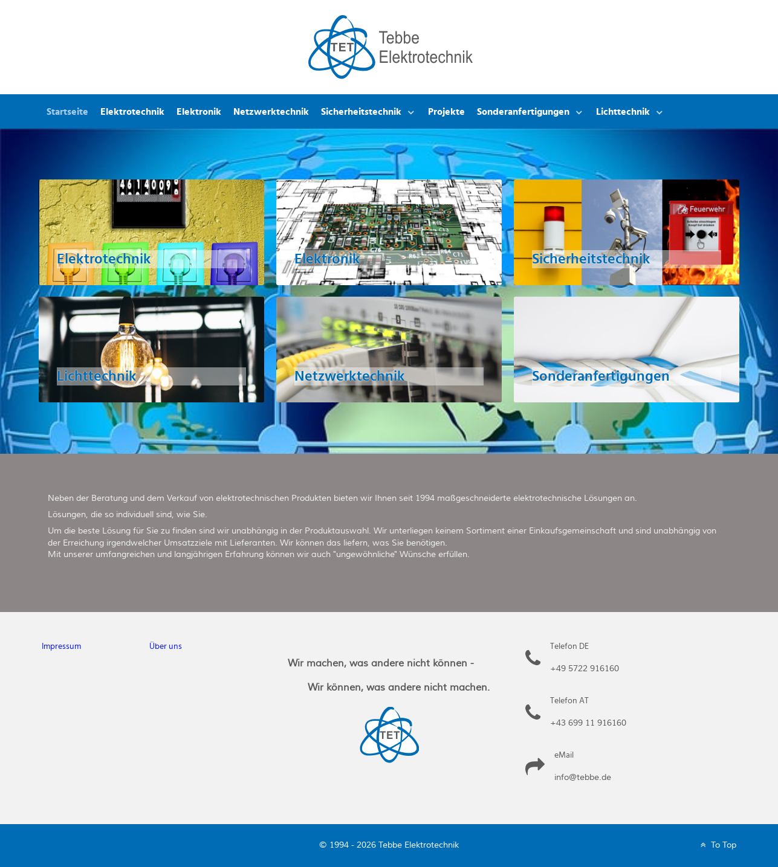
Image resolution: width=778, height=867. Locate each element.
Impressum (61, 646)
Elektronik (327, 259)
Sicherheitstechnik (591, 259)
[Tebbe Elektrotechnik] (390, 46)
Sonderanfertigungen (601, 376)
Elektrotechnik (104, 259)
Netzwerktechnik (349, 376)
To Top (717, 845)
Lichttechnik (97, 376)
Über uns (165, 646)
